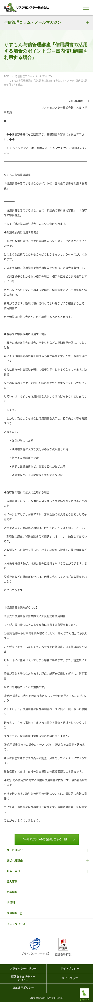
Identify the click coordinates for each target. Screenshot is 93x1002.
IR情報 (11, 902)
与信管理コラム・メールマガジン (32, 22)
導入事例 (12, 881)
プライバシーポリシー (23, 968)
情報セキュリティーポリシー (23, 978)
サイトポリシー (69, 968)
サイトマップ (70, 978)
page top (84, 991)
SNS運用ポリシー (23, 987)
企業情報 (12, 892)
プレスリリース (16, 924)
